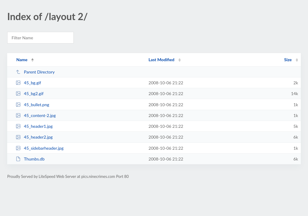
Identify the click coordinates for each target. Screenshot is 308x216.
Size (288, 59)
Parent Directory (35, 71)
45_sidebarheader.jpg (39, 148)
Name (21, 59)
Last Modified (161, 59)
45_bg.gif (28, 82)
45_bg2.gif (30, 93)
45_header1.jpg (34, 126)
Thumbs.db (30, 158)
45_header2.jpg (34, 137)
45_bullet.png (32, 104)
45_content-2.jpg (36, 115)
